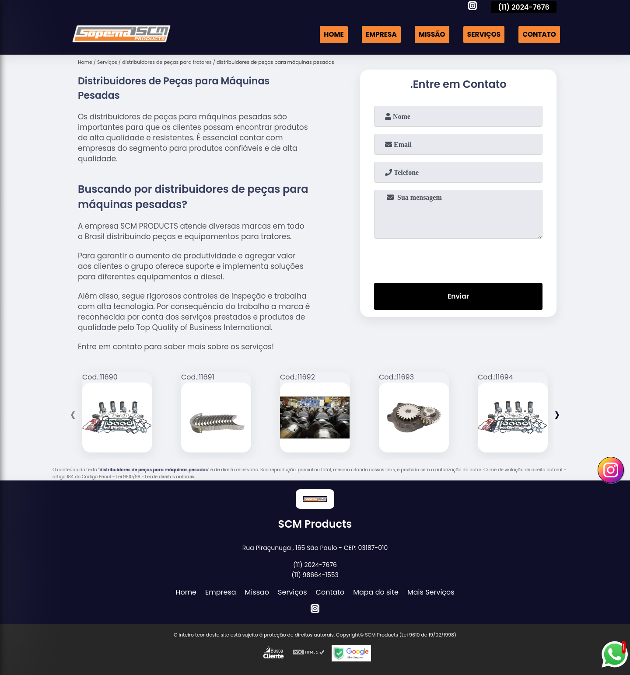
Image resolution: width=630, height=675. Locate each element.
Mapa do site (376, 592)
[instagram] (472, 7)
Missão (427, 34)
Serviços (480, 34)
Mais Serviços (431, 592)
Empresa (374, 34)
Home (325, 34)
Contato (538, 34)
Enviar (458, 297)
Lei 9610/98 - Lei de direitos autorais (155, 476)
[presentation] (458, 259)
